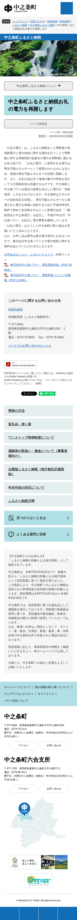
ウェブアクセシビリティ (18, 694)
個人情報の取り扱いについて (52, 687)
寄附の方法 (16, 411)
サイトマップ (46, 694)
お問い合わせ (54, 745)
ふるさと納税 (19, 25)
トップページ (19, 21)
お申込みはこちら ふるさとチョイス (28, 254)
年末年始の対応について (26, 487)
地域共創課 (15, 309)
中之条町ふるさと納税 (42, 25)
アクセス (23, 745)
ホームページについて (17, 687)
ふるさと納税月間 (21, 501)
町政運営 (65, 21)
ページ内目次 (38, 123)
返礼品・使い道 (19, 424)
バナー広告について (16, 700)
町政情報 (52, 21)
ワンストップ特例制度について (31, 437)
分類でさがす (37, 21)
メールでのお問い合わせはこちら (29, 345)
